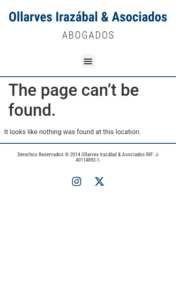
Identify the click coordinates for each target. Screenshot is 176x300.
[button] (88, 61)
